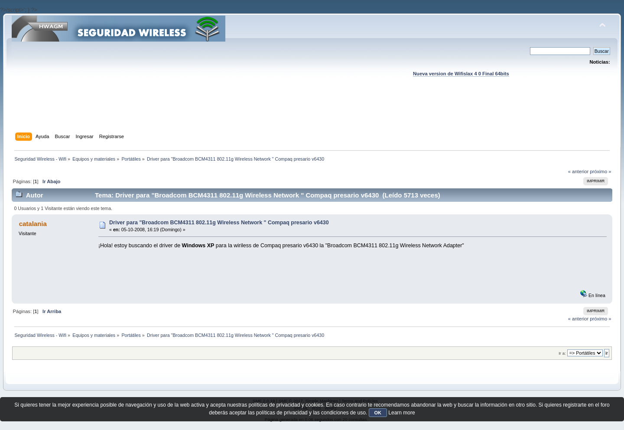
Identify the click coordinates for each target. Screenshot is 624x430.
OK (378, 412)
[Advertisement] (312, 113)
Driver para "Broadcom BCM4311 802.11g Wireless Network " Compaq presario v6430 (219, 223)
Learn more (401, 413)
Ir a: (562, 353)
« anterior (578, 171)
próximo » (600, 171)
